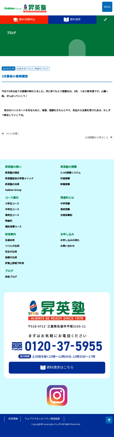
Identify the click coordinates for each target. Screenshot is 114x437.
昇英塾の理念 (12, 172)
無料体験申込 (24, 19)
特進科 (8, 221)
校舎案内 (10, 234)
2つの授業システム (70, 172)
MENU (107, 6)
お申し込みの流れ (69, 240)
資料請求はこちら (57, 367)
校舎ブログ (11, 276)
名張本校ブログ (25, 68)
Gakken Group (13, 190)
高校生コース (12, 215)
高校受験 (65, 209)
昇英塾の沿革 (12, 184)
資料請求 (72, 19)
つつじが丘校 (12, 246)
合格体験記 (66, 215)
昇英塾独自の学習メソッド (19, 178)
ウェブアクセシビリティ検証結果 (42, 418)
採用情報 (13, 418)
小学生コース (12, 203)
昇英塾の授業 (68, 166)
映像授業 (65, 184)
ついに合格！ (13, 133)
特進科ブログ (42, 68)
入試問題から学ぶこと (97, 137)
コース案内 (11, 197)
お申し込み (67, 234)
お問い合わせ (67, 246)
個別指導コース (13, 226)
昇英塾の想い (13, 166)
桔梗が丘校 (11, 257)
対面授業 (65, 178)
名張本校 (10, 240)
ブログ (9, 270)
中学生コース (12, 209)
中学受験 (65, 203)
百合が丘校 (11, 251)
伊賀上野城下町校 (14, 263)
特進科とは (67, 197)
